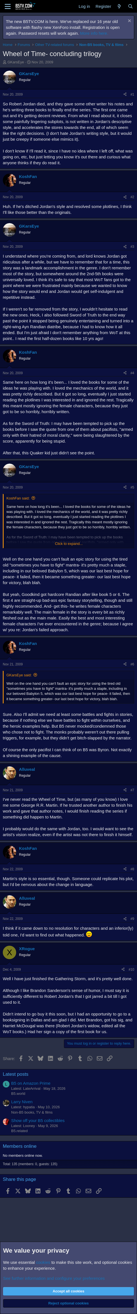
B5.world (18, 1093)
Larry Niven (22, 1101)
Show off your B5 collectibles (38, 1120)
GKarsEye (16, 62)
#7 (132, 790)
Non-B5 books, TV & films (32, 1112)
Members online (20, 1146)
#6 (132, 664)
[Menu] (7, 6)
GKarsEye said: (19, 675)
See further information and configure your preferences (54, 1278)
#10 (131, 969)
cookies (43, 1262)
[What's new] (119, 6)
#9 (132, 919)
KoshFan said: (18, 498)
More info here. (94, 33)
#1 (132, 94)
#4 (132, 373)
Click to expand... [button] (69, 544)
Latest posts (15, 1074)
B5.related (19, 1131)
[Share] (125, 94)
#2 (132, 197)
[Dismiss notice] (128, 21)
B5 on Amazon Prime (31, 1083)
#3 (132, 247)
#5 (132, 487)
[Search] (130, 6)
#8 (132, 869)
